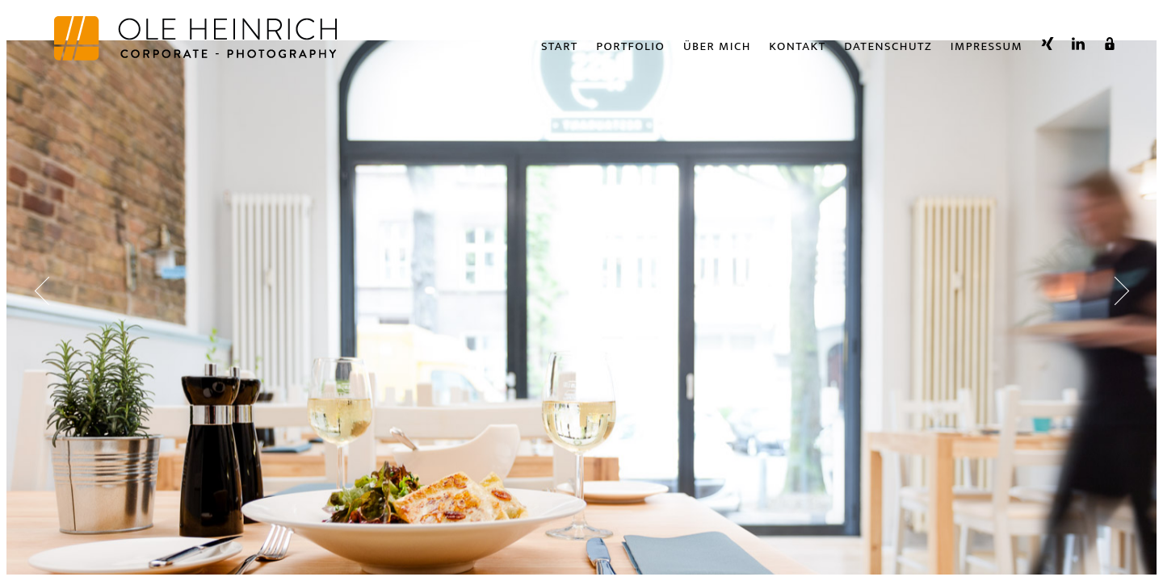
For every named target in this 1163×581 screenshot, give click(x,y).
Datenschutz (888, 52)
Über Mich (717, 52)
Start (559, 52)
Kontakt (797, 52)
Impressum (987, 52)
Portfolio (630, 52)
